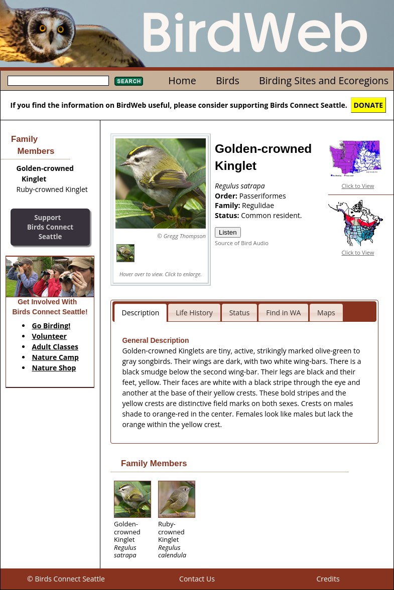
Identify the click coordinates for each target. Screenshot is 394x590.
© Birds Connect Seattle (66, 578)
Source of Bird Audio (242, 243)
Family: (228, 205)
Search (128, 81)
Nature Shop (54, 367)
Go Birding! (51, 325)
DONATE (368, 105)
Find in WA (283, 312)
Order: (227, 196)
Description (141, 312)
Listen (228, 232)
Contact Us (197, 578)
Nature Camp (55, 357)
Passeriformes (262, 196)
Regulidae (258, 205)
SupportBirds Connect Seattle (50, 227)
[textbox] (58, 81)
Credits (327, 578)
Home (182, 80)
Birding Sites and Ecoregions (323, 80)
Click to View (358, 185)
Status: (228, 215)
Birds (227, 80)
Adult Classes (55, 346)
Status (239, 312)
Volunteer (49, 336)
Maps (326, 312)
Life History (194, 312)
